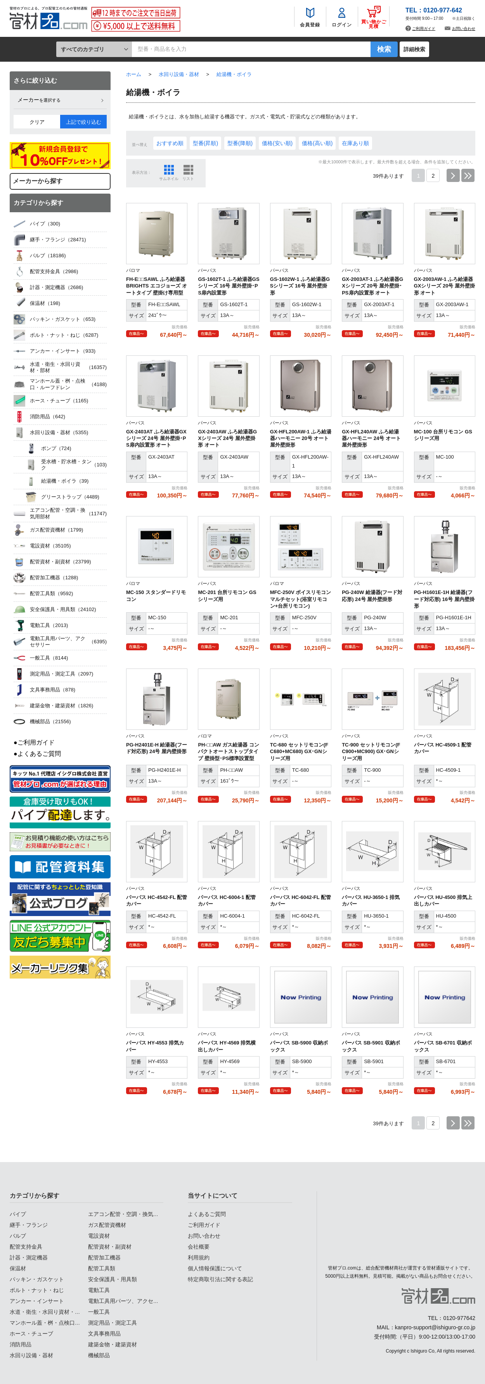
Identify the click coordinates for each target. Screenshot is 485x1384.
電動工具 (99, 1290)
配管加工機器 (104, 1257)
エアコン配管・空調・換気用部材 (129, 1214)
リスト (188, 179)
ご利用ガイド (423, 29)
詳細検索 (414, 49)
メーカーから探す (37, 181)
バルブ (18, 1236)
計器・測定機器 (29, 1257)
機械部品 (99, 1355)
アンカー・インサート (37, 1301)
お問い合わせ (463, 29)
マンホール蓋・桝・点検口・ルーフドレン (61, 1323)
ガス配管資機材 (107, 1225)
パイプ (18, 1214)
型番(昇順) (205, 143)
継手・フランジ (29, 1225)
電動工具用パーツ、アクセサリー (129, 1301)
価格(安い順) (277, 143)
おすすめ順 (170, 143)
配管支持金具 (26, 1247)
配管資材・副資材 (110, 1247)
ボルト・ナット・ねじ (37, 1290)
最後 (468, 175)
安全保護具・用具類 (112, 1279)
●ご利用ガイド (34, 742)
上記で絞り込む (83, 122)
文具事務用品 (104, 1333)
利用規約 (199, 1257)
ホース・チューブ (31, 1333)
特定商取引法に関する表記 (220, 1279)
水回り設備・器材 (31, 1355)
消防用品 (20, 1344)
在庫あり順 (355, 143)
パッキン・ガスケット (37, 1279)
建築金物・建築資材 (112, 1344)
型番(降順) (240, 143)
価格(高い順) (317, 143)
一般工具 (99, 1312)
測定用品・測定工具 (112, 1323)
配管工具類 (101, 1268)
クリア (37, 122)
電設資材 (99, 1236)
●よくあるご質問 (37, 753)
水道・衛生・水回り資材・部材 (48, 1312)
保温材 (18, 1268)
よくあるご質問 (207, 1214)
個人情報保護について (215, 1268)
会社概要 (199, 1247)
